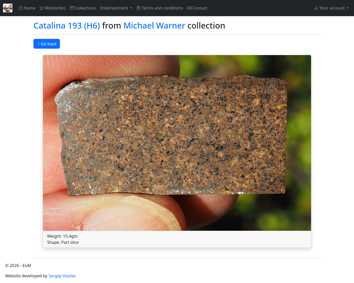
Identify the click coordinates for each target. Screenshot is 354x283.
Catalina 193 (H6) (66, 25)
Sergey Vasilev (62, 276)
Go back (47, 44)
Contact (197, 8)
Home (27, 8)
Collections (83, 8)
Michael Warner (154, 25)
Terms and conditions (159, 8)
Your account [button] (330, 8)
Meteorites (53, 8)
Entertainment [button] (114, 8)
